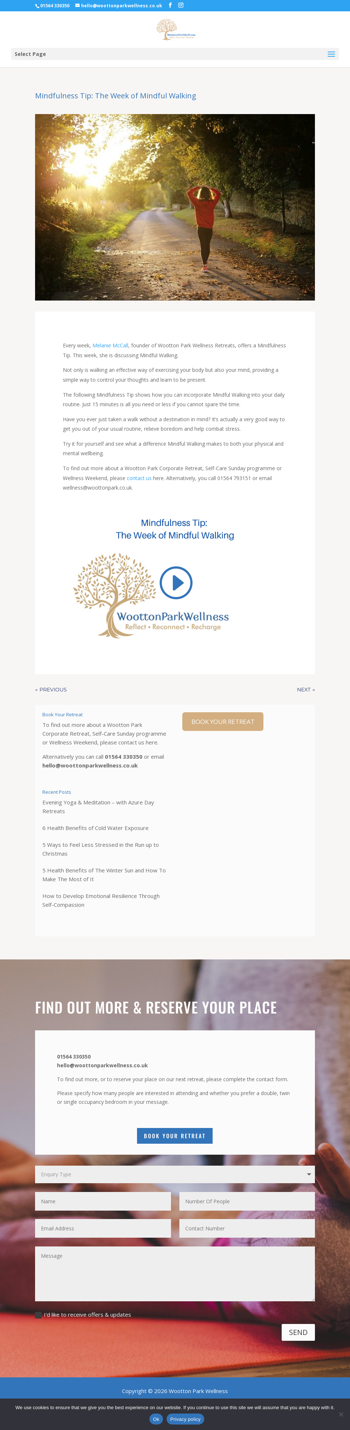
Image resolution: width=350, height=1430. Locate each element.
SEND (298, 1332)
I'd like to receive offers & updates (83, 1314)
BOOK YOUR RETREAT (223, 721)
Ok (156, 1419)
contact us (140, 478)
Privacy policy (185, 1419)
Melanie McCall (110, 345)
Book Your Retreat (175, 1136)
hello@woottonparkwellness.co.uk (90, 765)
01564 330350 (123, 756)
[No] (341, 1414)
